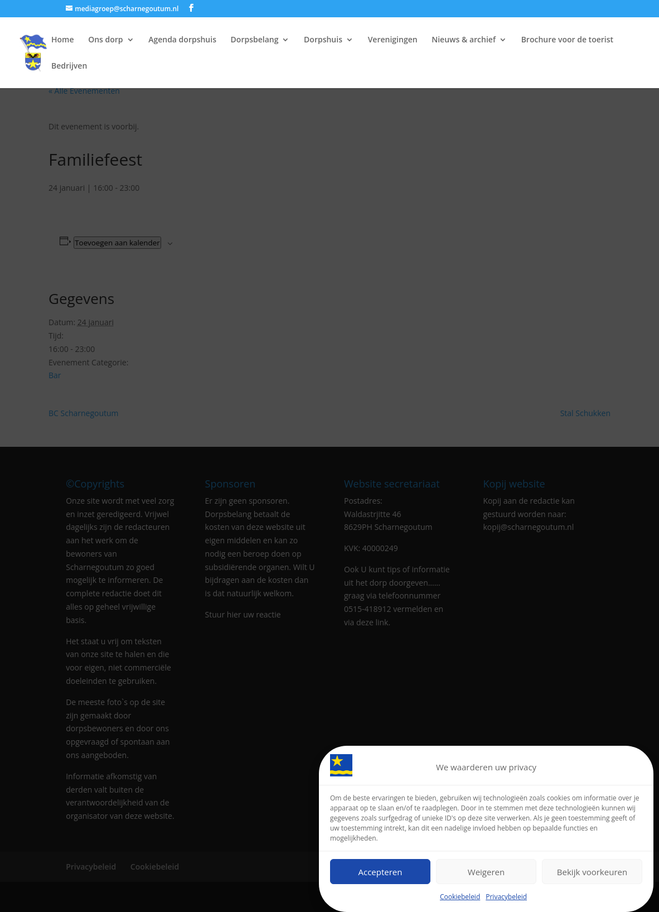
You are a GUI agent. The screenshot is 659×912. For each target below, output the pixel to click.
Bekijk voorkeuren (592, 874)
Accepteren (380, 874)
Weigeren (486, 874)
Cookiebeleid (460, 899)
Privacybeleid (506, 899)
